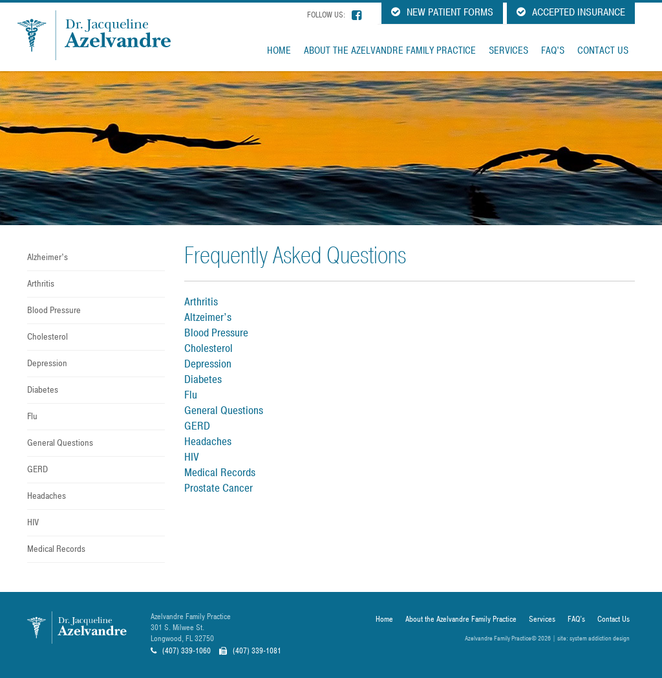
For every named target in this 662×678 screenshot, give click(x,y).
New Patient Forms (442, 12)
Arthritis (40, 284)
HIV (33, 522)
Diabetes (42, 390)
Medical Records (56, 549)
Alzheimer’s (47, 257)
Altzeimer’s (207, 317)
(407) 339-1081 (250, 651)
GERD (37, 469)
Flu (32, 416)
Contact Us (602, 50)
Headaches (46, 496)
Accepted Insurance (571, 12)
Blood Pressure (54, 310)
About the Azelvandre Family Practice (390, 50)
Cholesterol (47, 337)
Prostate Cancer (218, 488)
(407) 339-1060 (181, 651)
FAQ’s (552, 50)
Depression (47, 363)
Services (508, 50)
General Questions (60, 443)
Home (279, 50)
